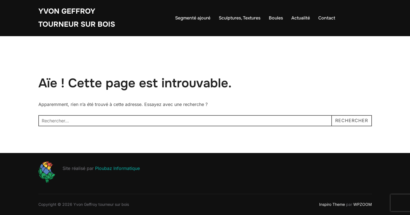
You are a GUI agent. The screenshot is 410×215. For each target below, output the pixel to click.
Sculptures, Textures (239, 18)
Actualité (300, 18)
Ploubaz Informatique (117, 168)
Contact (326, 18)
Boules (276, 18)
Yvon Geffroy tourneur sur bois (76, 18)
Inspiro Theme (332, 204)
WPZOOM (362, 204)
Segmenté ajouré (192, 18)
